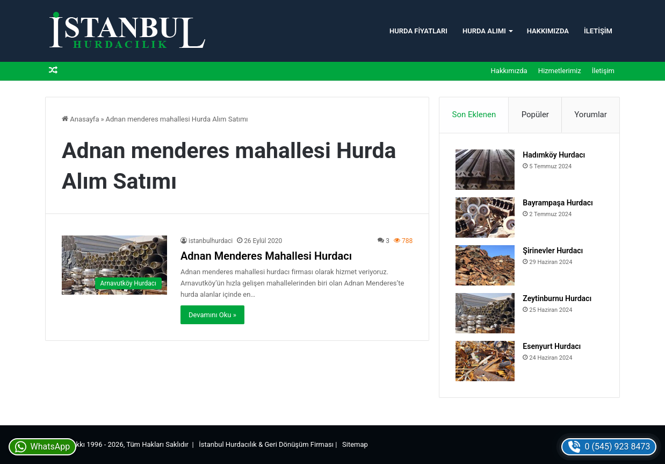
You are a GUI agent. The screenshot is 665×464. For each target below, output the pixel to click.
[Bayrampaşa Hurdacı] (485, 217)
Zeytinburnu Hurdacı (557, 298)
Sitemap (355, 444)
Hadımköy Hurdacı (554, 155)
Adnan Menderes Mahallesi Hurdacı (266, 255)
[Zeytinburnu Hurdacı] (485, 313)
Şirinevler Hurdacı (553, 250)
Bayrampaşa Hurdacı (557, 202)
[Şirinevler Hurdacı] (485, 265)
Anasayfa (80, 119)
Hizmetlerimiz (559, 71)
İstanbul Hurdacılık (228, 444)
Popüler (535, 114)
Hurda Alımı (484, 31)
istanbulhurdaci (211, 241)
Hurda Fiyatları (418, 31)
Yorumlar (590, 114)
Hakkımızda (548, 31)
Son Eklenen (474, 114)
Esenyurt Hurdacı (552, 346)
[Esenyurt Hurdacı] (485, 361)
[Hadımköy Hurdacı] (485, 169)
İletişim (598, 31)
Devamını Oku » (212, 315)
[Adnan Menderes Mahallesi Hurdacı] (114, 265)
